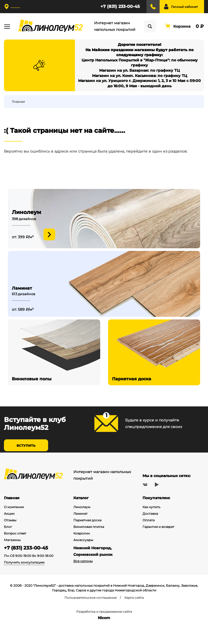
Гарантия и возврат (158, 527)
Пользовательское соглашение (90, 598)
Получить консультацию (24, 562)
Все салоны (83, 561)
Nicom (104, 617)
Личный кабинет (184, 7)
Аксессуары (83, 540)
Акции (9, 514)
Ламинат (80, 514)
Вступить (26, 446)
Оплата (149, 520)
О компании (14, 507)
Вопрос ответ (15, 533)
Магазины (12, 540)
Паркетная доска (87, 520)
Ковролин (81, 533)
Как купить (151, 507)
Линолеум (81, 507)
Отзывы (10, 520)
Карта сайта (134, 598)
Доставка (150, 514)
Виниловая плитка (88, 527)
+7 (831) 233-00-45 (120, 6)
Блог (8, 527)
